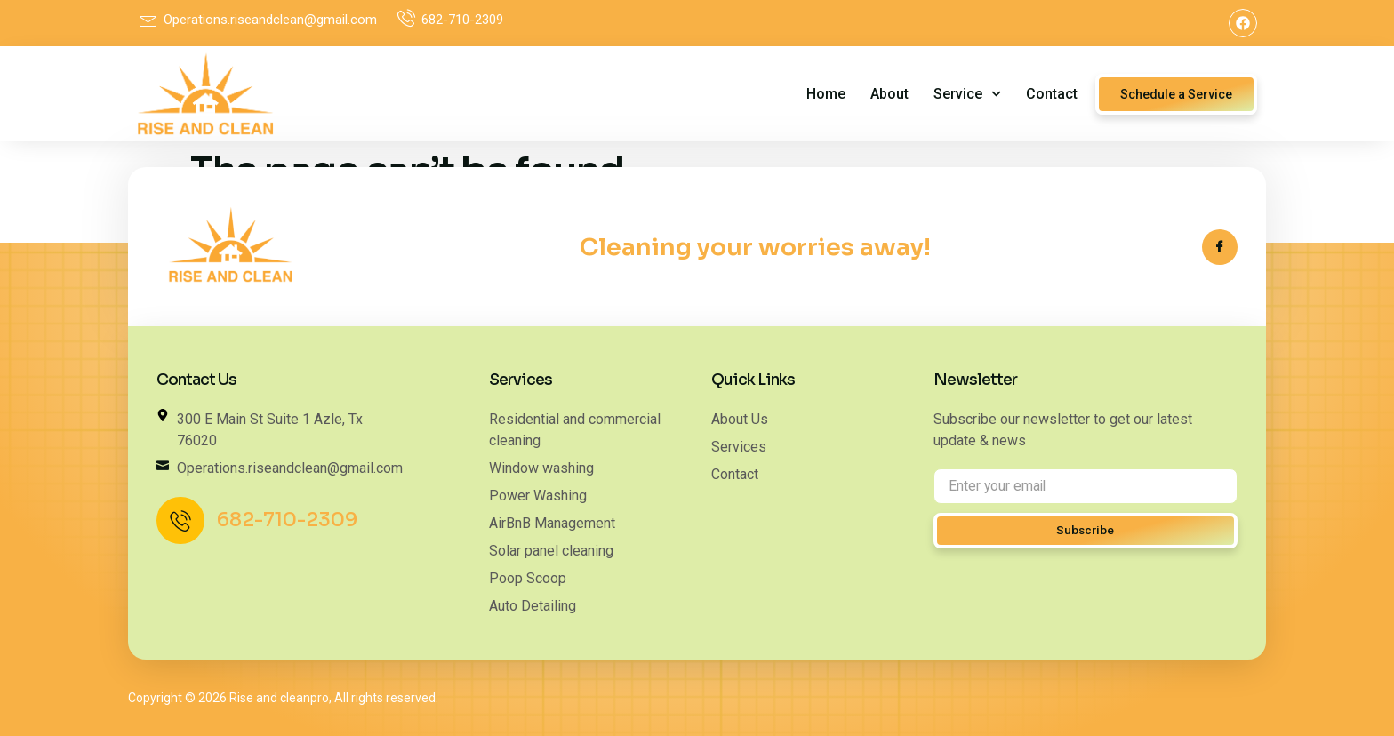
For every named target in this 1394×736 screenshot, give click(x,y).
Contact (1052, 93)
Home (825, 93)
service (967, 94)
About (889, 93)
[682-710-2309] (180, 521)
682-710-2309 (288, 520)
